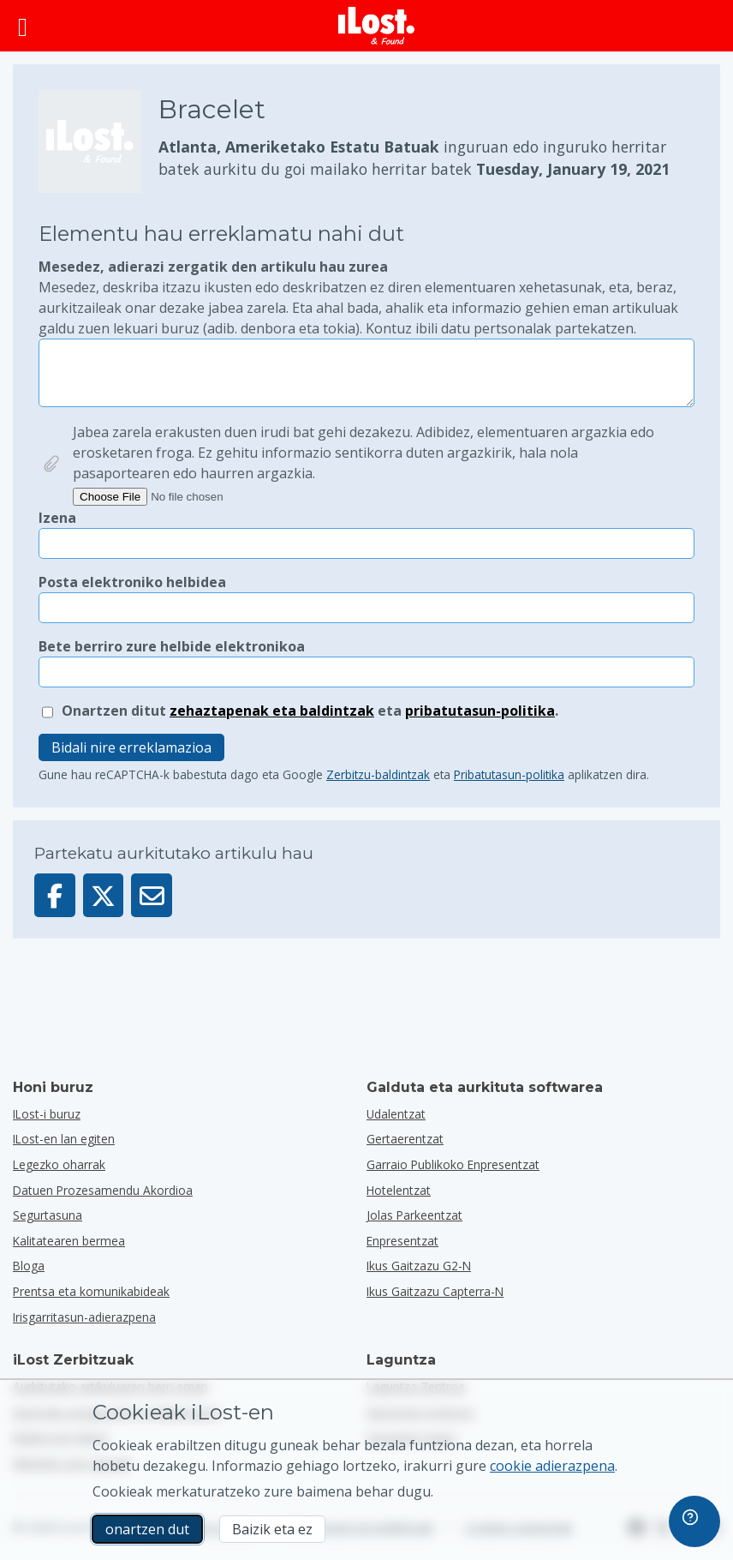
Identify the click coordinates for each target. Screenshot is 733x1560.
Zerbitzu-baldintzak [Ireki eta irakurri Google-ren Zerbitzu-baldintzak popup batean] (378, 774)
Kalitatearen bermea (69, 1241)
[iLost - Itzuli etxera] (377, 26)
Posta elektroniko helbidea (132, 582)
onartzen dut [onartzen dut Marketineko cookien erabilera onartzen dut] (147, 1529)
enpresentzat (402, 1241)
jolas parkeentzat (414, 1215)
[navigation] (694, 1521)
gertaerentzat (405, 1139)
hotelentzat (398, 1190)
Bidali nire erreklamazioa (131, 747)
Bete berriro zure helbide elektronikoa (172, 646)
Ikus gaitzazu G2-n (418, 1265)
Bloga (29, 1265)
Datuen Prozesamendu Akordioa (103, 1190)
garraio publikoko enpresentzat (452, 1164)
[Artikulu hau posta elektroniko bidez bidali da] (151, 895)
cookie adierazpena (552, 1465)
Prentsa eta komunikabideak (91, 1291)
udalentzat (396, 1114)
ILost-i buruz (46, 1114)
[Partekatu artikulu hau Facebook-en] (54, 895)
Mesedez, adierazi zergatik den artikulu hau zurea (366, 298)
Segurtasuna (47, 1215)
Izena (57, 517)
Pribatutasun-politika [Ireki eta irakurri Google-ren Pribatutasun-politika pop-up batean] (509, 774)
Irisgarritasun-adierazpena (84, 1317)
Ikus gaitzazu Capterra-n (435, 1291)
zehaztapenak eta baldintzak (272, 710)
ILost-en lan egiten (64, 1139)
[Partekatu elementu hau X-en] (103, 895)
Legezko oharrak (59, 1164)
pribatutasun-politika (480, 710)
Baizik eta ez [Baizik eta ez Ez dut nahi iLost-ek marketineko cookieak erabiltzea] (272, 1529)
